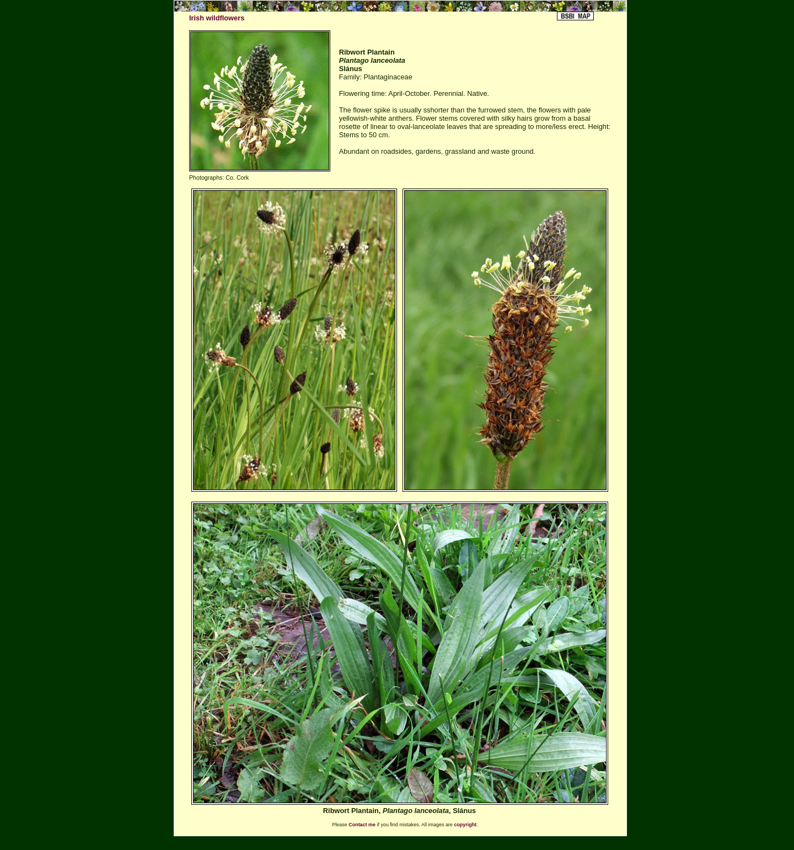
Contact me (361, 824)
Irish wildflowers (216, 18)
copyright (465, 824)
